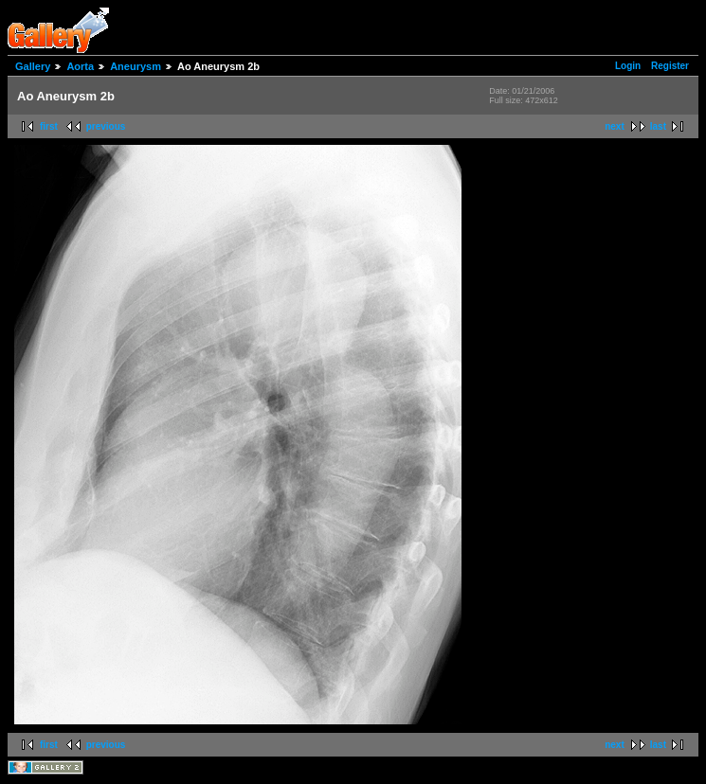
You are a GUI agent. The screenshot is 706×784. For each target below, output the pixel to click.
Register (670, 66)
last (658, 126)
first (49, 126)
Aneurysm (135, 66)
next (615, 126)
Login (628, 66)
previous (106, 126)
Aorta (80, 66)
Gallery (32, 66)
